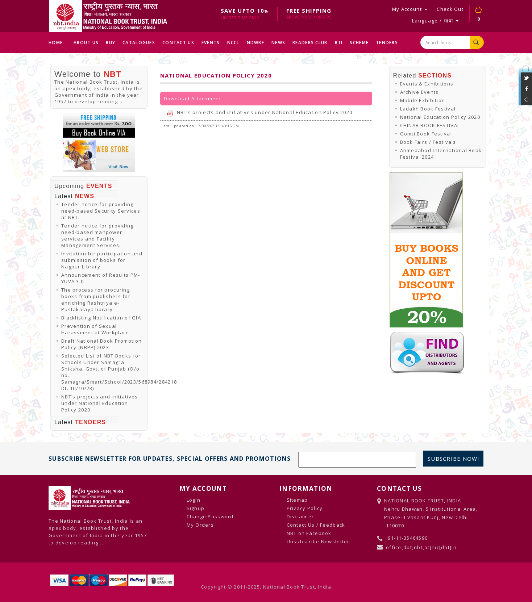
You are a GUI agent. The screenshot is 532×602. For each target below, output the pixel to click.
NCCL (233, 42)
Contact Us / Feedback (316, 525)
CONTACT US (178, 42)
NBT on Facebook (309, 533)
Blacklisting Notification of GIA (101, 317)
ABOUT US (86, 42)
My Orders (200, 525)
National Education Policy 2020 (440, 117)
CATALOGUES (138, 42)
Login (193, 500)
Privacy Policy (305, 508)
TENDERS (387, 42)
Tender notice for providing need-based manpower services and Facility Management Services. (97, 235)
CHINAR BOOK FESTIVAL (430, 125)
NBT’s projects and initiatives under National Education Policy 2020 (99, 403)
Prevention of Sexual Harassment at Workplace (95, 329)
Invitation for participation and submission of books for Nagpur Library (101, 260)
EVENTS (210, 42)
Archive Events (419, 92)
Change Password (210, 516)
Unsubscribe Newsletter (318, 541)
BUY (110, 42)
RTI (339, 42)
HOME (56, 42)
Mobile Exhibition (422, 100)
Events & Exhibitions (427, 83)
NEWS (278, 42)
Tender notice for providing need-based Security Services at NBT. (100, 211)
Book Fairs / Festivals (428, 142)
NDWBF (255, 42)
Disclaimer (300, 516)
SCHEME (359, 42)
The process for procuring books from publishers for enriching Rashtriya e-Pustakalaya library (95, 300)
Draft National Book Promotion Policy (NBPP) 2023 (101, 344)
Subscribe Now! (453, 458)
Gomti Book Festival (426, 133)
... (122, 101)
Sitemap (297, 500)
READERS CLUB (309, 42)
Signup (196, 508)
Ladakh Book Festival (428, 108)
